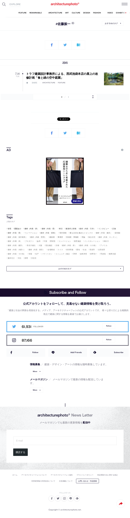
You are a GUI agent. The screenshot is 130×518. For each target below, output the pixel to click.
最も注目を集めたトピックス (81, 233)
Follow (108, 326)
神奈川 (106, 241)
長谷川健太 (31, 245)
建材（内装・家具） (37, 250)
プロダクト (29, 241)
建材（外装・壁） (15, 233)
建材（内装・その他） (17, 254)
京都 (57, 245)
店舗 (114, 229)
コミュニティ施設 (63, 254)
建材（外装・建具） (104, 233)
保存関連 (69, 250)
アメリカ (103, 245)
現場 (30, 254)
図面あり (17, 229)
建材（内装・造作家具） (17, 237)
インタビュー (104, 229)
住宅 (9, 229)
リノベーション (31, 233)
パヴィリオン (47, 254)
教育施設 (77, 241)
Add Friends (76, 352)
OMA (75, 254)
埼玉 (19, 258)
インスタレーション (92, 241)
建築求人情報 (71, 229)
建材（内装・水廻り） (17, 250)
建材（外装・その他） (88, 245)
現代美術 (63, 233)
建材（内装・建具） (16, 245)
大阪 (40, 245)
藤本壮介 (11, 258)
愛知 (78, 250)
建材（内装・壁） (49, 229)
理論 (83, 237)
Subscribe (118, 352)
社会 (84, 250)
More (35, 371)
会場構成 (51, 250)
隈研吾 (53, 241)
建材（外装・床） (69, 245)
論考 (38, 241)
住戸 (37, 254)
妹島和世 (83, 254)
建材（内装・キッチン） (108, 237)
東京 (61, 229)
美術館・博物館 (72, 237)
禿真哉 (103, 254)
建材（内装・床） (32, 229)
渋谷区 (34, 258)
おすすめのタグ (111, 23)
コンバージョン (65, 241)
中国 (45, 241)
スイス (60, 250)
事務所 (60, 237)
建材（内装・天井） (87, 229)
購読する (20, 452)
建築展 (52, 237)
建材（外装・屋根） (48, 233)
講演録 (117, 233)
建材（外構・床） (15, 241)
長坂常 (92, 250)
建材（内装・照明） (38, 237)
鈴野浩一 (93, 254)
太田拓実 (101, 250)
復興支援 (112, 254)
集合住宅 (91, 237)
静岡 (26, 258)
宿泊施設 (48, 245)
